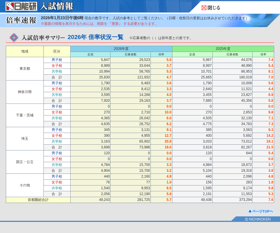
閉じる (211, 7)
